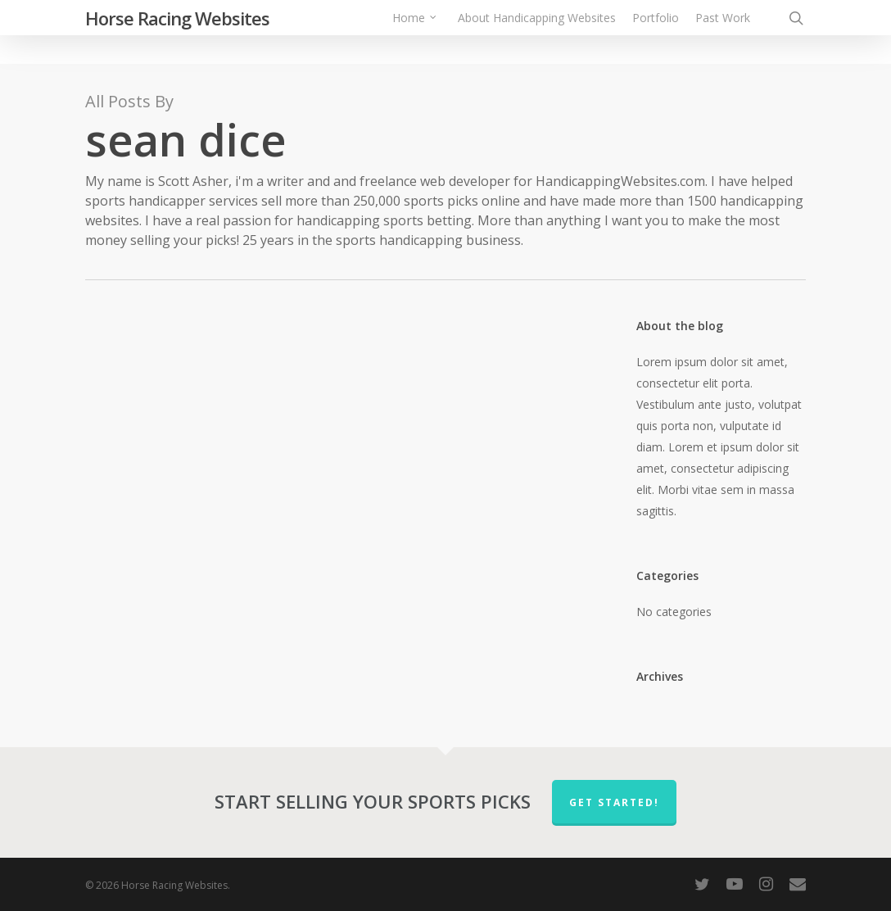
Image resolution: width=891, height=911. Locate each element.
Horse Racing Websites (177, 32)
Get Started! (614, 802)
